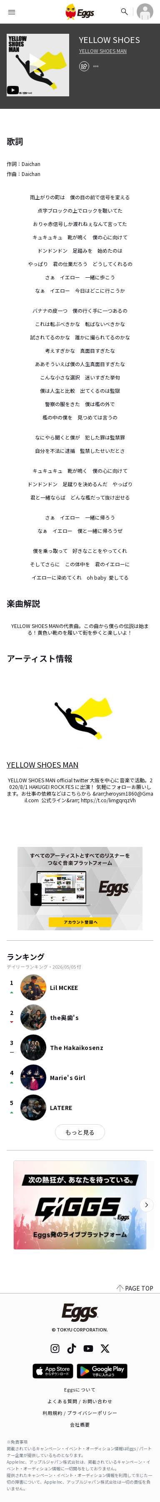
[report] (96, 66)
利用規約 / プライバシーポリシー (80, 1412)
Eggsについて (80, 1389)
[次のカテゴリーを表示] (147, 1205)
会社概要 (80, 1424)
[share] (84, 66)
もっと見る (80, 1132)
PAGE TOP (135, 1288)
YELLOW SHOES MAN (103, 51)
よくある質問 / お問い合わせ (80, 1401)
